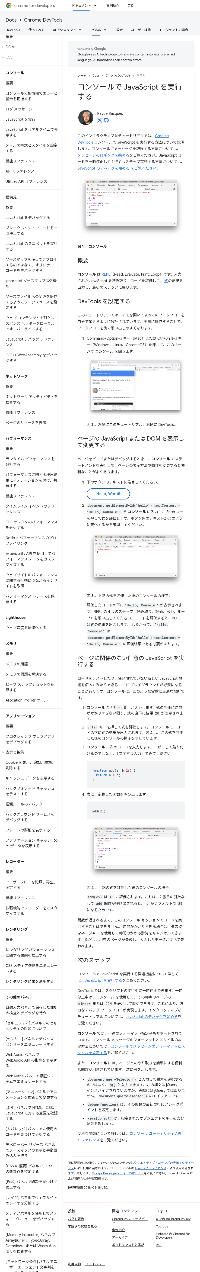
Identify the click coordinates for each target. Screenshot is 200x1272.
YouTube (162, 1226)
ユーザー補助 (141, 30)
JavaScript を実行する (103, 980)
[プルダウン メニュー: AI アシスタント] (81, 30)
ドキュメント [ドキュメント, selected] (81, 5)
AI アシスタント (64, 30)
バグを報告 (76, 1219)
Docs (11, 20)
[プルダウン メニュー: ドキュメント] (96, 5)
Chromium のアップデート (130, 1221)
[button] (30, 47)
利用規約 (74, 1264)
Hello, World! (108, 494)
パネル (141, 75)
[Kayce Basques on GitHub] (106, 122)
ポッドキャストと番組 (128, 1245)
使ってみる (36, 30)
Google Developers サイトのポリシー (118, 1173)
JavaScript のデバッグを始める (152, 1016)
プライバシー (95, 1264)
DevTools (13, 30)
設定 (119, 30)
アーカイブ (120, 1237)
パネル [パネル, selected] (96, 30)
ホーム (81, 75)
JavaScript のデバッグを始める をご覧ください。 (118, 168)
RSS (159, 1245)
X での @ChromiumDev (173, 1219)
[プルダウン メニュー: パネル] (106, 30)
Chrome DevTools (43, 20)
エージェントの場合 (173, 30)
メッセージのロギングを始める (103, 155)
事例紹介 (112, 5)
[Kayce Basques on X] (99, 122)
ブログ (132, 5)
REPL (106, 274)
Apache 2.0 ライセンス (150, 1168)
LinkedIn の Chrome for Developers (173, 1236)
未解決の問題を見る (82, 1226)
